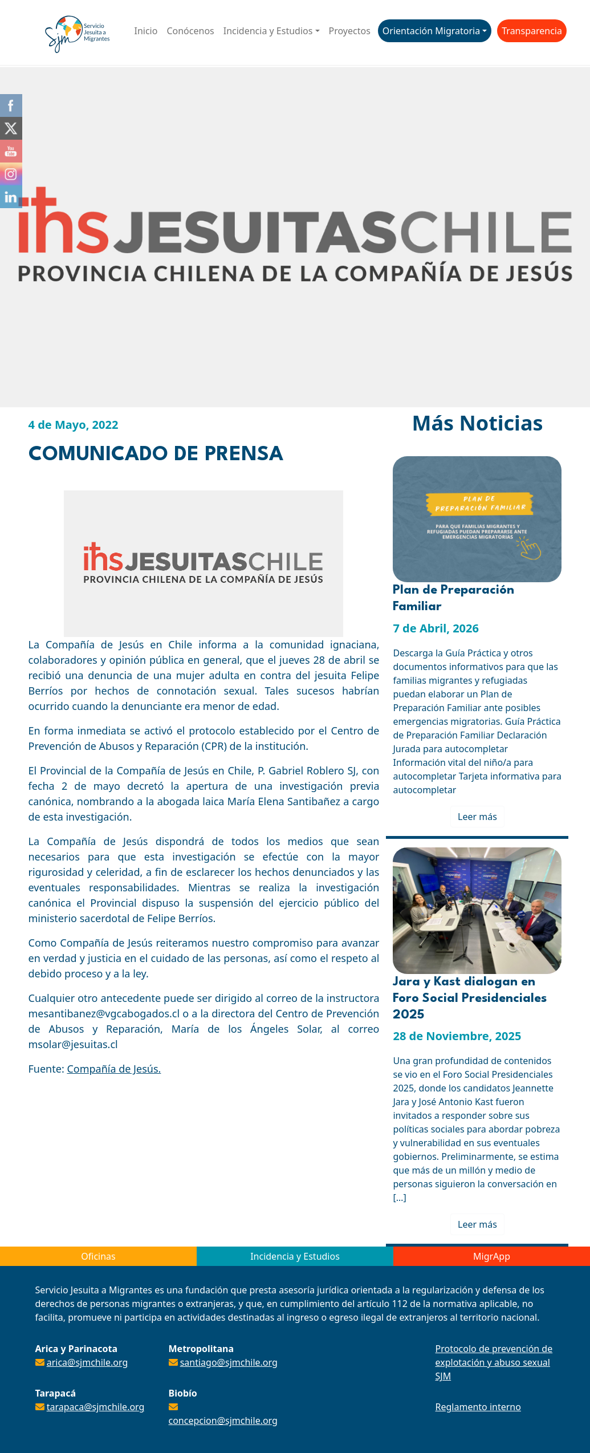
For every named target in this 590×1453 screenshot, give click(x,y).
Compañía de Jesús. (114, 1068)
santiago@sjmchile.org (229, 1362)
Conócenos (190, 31)
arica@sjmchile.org (87, 1362)
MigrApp (491, 1256)
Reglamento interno (478, 1407)
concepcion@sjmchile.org (223, 1420)
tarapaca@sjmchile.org (96, 1407)
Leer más (477, 816)
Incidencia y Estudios (268, 31)
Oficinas (98, 1256)
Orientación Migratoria (431, 31)
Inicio (146, 31)
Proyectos (350, 31)
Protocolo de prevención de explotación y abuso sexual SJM (494, 1362)
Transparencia (532, 31)
